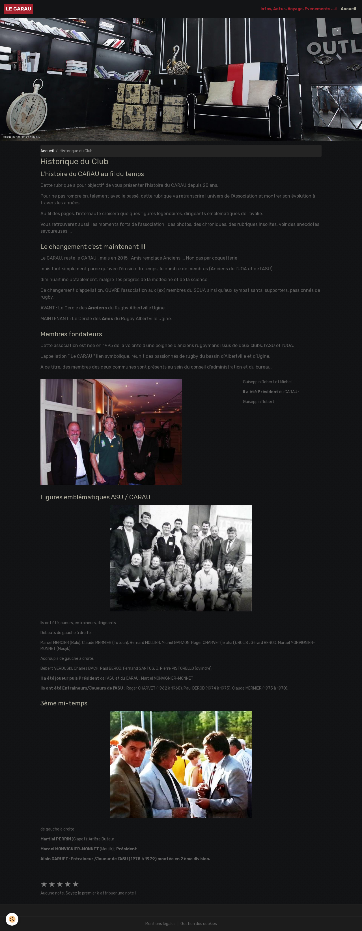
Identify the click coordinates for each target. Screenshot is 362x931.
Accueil (348, 9)
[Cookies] (12, 919)
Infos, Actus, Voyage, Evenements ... (297, 9)
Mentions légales (160, 923)
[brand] (18, 9)
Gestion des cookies (198, 923)
